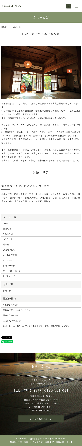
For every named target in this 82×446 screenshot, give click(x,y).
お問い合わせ (9, 265)
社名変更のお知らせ (12, 305)
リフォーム (8, 260)
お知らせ (7, 290)
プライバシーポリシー (13, 271)
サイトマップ (9, 276)
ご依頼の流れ (9, 250)
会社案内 (7, 229)
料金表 (6, 244)
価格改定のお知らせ (12, 315)
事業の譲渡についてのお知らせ (16, 310)
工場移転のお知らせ (12, 321)
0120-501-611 (56, 390)
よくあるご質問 (10, 255)
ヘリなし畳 (8, 239)
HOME (3, 27)
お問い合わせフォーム (41, 419)
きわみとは (8, 234)
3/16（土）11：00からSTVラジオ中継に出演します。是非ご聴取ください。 (36, 326)
